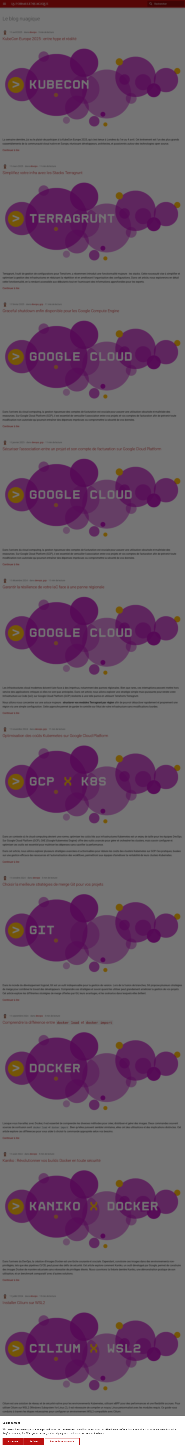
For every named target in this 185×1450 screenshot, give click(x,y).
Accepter (13, 1441)
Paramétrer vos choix (62, 1441)
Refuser (34, 1441)
